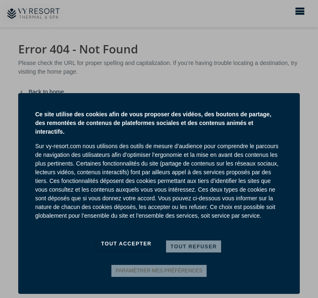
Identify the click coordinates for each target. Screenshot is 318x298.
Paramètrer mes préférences (159, 271)
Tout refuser (194, 247)
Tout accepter (126, 244)
